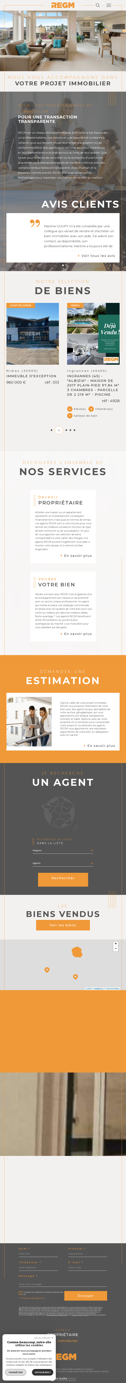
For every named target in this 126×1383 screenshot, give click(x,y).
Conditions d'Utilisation (80, 1306)
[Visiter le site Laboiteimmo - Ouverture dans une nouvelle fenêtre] (63, 1373)
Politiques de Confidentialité (57, 1306)
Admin (70, 1362)
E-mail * (76, 1253)
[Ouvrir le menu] (109, 5)
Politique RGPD (92, 1362)
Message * (28, 1267)
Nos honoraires (25, 1362)
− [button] (116, 939)
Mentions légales (56, 1362)
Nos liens (78, 1362)
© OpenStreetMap (112, 979)
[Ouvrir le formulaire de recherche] (98, 5)
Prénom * (77, 1239)
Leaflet (88, 979)
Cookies (105, 1362)
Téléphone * (30, 1253)
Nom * (24, 1239)
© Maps (98, 979)
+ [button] (116, 934)
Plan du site (40, 1362)
